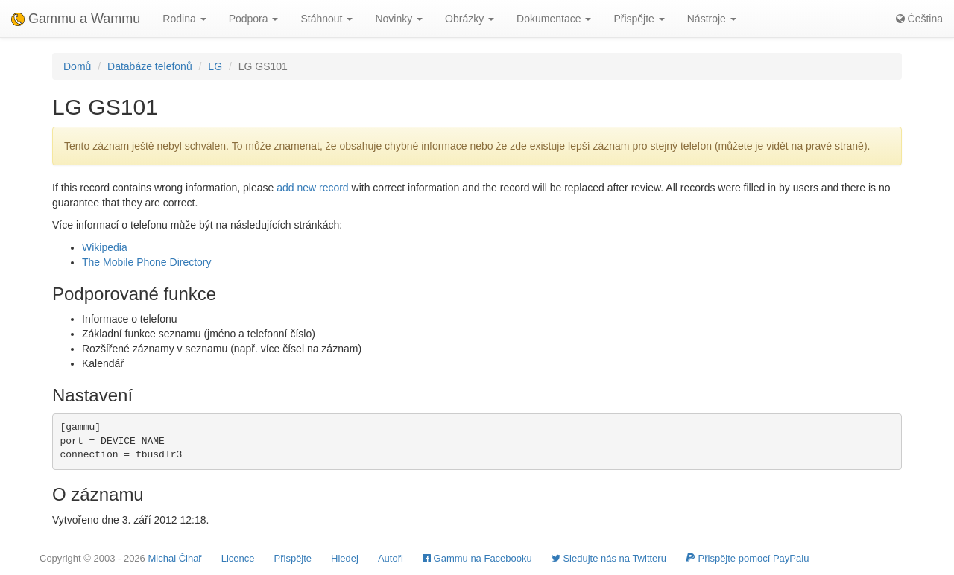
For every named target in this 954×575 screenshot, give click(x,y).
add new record (313, 188)
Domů (77, 66)
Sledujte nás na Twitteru (609, 558)
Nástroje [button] (711, 19)
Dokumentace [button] (554, 19)
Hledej (344, 558)
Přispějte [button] (638, 19)
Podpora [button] (254, 19)
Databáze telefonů (149, 66)
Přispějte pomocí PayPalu (747, 558)
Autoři (390, 558)
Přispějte (293, 558)
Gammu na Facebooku (477, 558)
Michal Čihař (174, 558)
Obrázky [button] (469, 19)
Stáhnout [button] (326, 19)
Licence (238, 558)
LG (215, 66)
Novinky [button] (399, 19)
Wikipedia (104, 247)
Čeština (919, 19)
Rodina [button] (184, 19)
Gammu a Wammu (75, 18)
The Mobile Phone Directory (147, 262)
